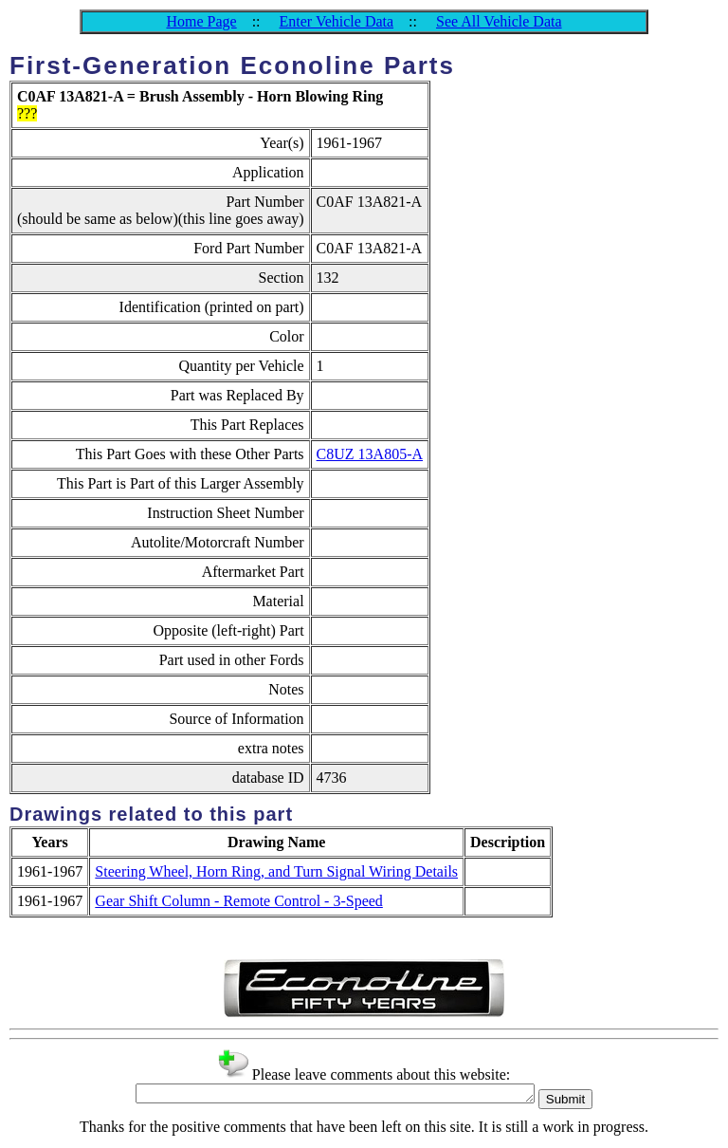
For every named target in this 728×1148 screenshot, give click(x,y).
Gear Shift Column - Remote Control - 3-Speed (239, 901)
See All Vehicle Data (499, 21)
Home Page (201, 21)
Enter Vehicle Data (337, 21)
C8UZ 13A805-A (370, 454)
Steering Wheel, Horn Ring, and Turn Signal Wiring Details (276, 871)
